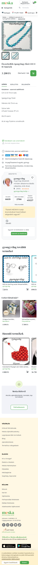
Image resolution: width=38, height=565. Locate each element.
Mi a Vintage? (7, 459)
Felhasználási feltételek (10, 500)
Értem (24, 562)
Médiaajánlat (6, 473)
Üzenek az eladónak (19, 234)
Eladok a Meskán (8, 462)
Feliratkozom (19, 407)
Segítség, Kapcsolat (9, 476)
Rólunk (4, 489)
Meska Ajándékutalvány (10, 432)
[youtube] (15, 525)
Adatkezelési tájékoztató (11, 507)
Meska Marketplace (9, 466)
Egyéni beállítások (10, 562)
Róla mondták (19, 204)
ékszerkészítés (17, 166)
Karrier (4, 493)
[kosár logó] (33, 3)
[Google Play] (9, 546)
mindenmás (28, 166)
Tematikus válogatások (10, 446)
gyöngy (26, 163)
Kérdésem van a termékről (13, 141)
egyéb (20, 163)
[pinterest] (11, 525)
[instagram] (7, 525)
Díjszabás (5, 469)
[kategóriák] (7, 8)
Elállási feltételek (8, 503)
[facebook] (3, 525)
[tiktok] (19, 525)
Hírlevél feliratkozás (9, 428)
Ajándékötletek (7, 442)
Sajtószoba (6, 496)
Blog (3, 439)
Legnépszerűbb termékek (11, 435)
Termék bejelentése (11, 143)
